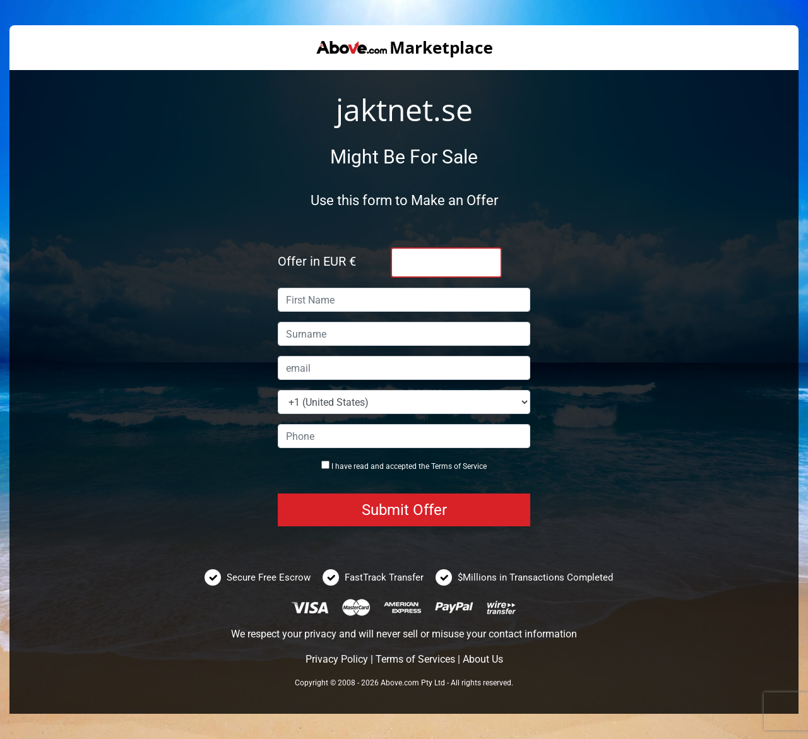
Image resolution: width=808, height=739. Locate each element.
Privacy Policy (337, 659)
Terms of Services (415, 659)
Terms (441, 466)
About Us (483, 659)
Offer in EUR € (317, 261)
